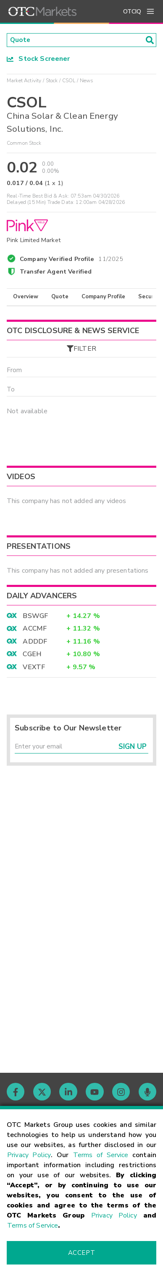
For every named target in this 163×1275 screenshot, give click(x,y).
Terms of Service (101, 1155)
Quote (59, 297)
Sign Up (132, 750)
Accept (81, 1253)
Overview (25, 297)
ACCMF (35, 631)
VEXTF (34, 669)
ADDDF (35, 644)
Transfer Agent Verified (56, 272)
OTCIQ (132, 12)
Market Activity (24, 81)
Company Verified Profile (72, 258)
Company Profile (103, 297)
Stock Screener (38, 59)
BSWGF (35, 618)
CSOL (69, 81)
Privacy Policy (29, 1155)
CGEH (32, 656)
